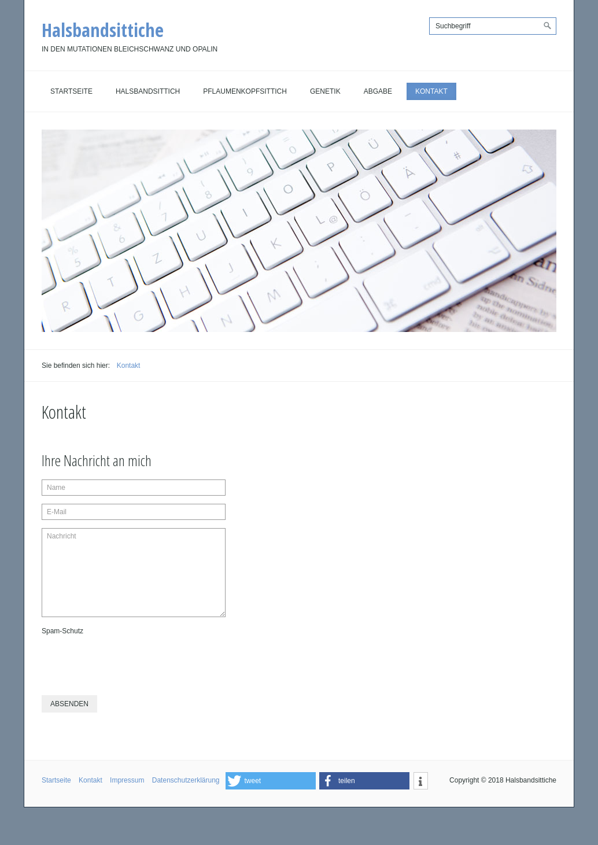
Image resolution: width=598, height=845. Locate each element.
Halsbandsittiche (103, 29)
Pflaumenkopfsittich (245, 91)
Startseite (71, 91)
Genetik (325, 91)
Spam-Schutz (62, 631)
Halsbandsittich (148, 91)
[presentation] (129, 661)
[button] (271, 780)
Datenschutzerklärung (186, 780)
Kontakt (431, 91)
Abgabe (378, 91)
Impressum (127, 780)
